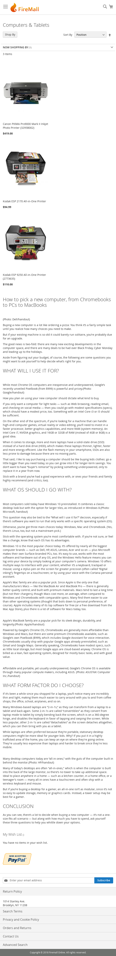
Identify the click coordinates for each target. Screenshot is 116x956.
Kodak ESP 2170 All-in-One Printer (24, 201)
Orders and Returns (17, 928)
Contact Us (11, 936)
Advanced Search (15, 945)
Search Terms (12, 911)
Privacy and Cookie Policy (21, 919)
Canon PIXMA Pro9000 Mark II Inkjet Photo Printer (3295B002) (25, 126)
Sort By (67, 34)
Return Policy (12, 891)
